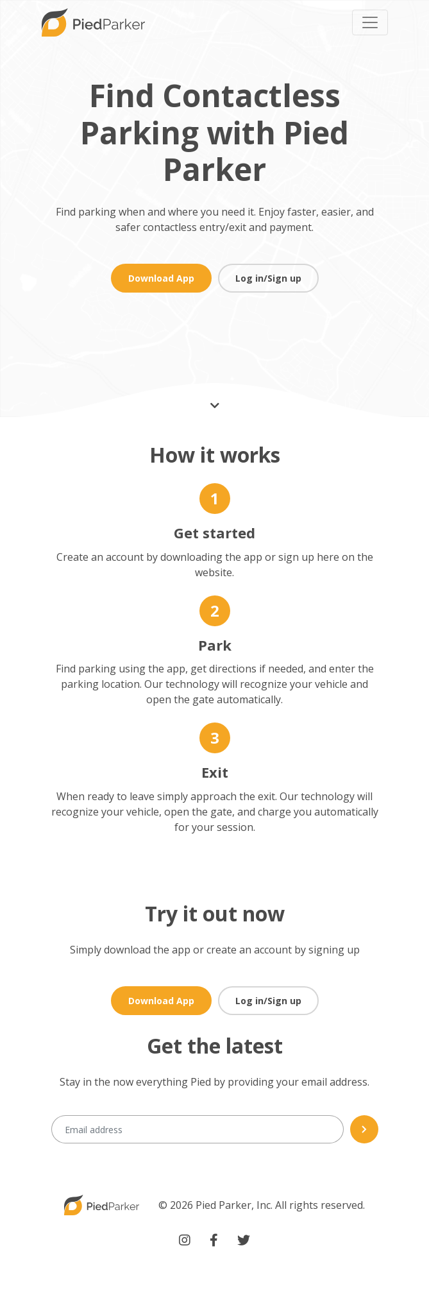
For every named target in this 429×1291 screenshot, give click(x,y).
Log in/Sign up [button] (268, 278)
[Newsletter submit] (364, 1129)
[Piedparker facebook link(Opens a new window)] (214, 1240)
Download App (161, 278)
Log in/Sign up (268, 1001)
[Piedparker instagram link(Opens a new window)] (184, 1240)
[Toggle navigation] (370, 22)
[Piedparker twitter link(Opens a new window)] (243, 1240)
